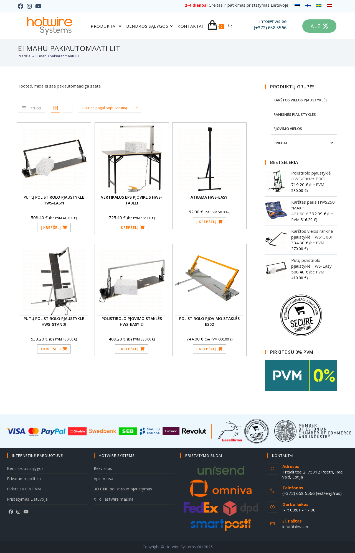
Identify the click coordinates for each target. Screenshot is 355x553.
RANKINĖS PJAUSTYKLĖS (294, 114)
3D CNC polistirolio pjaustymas (123, 488)
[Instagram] (18, 512)
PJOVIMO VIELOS (287, 128)
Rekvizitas (103, 468)
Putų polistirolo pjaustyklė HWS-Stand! (54, 321)
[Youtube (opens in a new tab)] (38, 6)
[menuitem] (297, 5)
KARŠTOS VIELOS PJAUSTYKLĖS (300, 100)
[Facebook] (11, 512)
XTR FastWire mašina (114, 499)
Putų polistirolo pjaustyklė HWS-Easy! (54, 200)
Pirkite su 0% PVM (24, 488)
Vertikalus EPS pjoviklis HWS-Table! (131, 200)
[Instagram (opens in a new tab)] (29, 6)
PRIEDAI (280, 142)
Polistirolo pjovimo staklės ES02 (209, 321)
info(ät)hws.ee (296, 526)
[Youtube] (26, 512)
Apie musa (103, 478)
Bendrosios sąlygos (25, 468)
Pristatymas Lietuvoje (27, 499)
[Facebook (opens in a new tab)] (21, 6)
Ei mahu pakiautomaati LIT (57, 55)
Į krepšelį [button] (51, 227)
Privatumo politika (24, 478)
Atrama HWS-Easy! (210, 197)
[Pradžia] (24, 55)
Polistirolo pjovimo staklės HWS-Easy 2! (132, 321)
